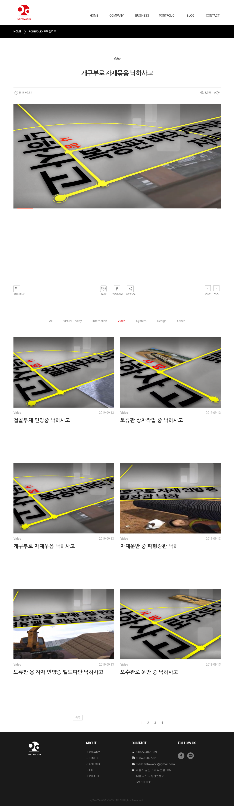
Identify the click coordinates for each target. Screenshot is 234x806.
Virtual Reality (72, 321)
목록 (77, 717)
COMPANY (116, 15)
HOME (94, 15)
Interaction (100, 321)
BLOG (190, 15)
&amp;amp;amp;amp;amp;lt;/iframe (73, 242)
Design (161, 321)
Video (121, 321)
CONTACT (213, 15)
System (141, 321)
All (51, 321)
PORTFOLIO (167, 15)
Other (181, 321)
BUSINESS (142, 15)
